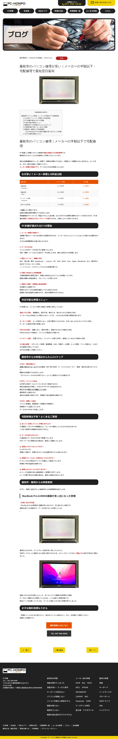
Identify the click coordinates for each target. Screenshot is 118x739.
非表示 (45, 112)
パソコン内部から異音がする (58, 701)
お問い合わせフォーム (27, 367)
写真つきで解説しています (37, 389)
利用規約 (35, 728)
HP (85, 692)
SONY (88, 701)
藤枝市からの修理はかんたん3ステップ (37, 125)
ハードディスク (105, 692)
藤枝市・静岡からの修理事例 (33, 129)
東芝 (88, 705)
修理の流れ (59, 11)
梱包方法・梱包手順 (10, 728)
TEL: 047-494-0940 (59, 633)
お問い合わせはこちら (101, 2)
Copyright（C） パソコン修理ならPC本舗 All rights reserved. (59, 737)
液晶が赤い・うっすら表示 (57, 687)
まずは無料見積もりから (32, 134)
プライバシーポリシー (49, 728)
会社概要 (76, 725)
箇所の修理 (103, 678)
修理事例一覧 (75, 11)
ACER (78, 683)
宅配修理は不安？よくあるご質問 (35, 127)
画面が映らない (53, 705)
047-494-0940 (71, 3)
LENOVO (79, 696)
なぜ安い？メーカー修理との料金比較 (36, 118)
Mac (83, 683)
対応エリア (42, 11)
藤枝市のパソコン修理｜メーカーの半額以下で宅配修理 (40, 116)
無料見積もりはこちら (59, 625)
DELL (78, 687)
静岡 (61, 58)
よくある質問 (91, 11)
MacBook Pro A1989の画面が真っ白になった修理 (43, 131)
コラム (107, 11)
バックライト (104, 710)
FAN (101, 705)
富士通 (78, 710)
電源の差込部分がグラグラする (59, 714)
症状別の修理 (52, 678)
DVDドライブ (104, 701)
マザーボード (104, 696)
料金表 (26, 11)
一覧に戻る (59, 650)
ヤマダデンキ (88, 710)
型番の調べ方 (24, 728)
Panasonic (80, 701)
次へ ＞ (92, 650)
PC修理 (10, 11)
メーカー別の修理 (83, 678)
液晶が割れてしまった (56, 683)
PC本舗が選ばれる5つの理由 (33, 120)
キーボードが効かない (56, 692)
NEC (86, 696)
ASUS (89, 683)
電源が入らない (53, 710)
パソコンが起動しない (56, 696)
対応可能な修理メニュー (32, 122)
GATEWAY (80, 692)
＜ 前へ (25, 650)
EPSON (85, 687)
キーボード (103, 687)
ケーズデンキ (81, 705)
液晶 (101, 683)
